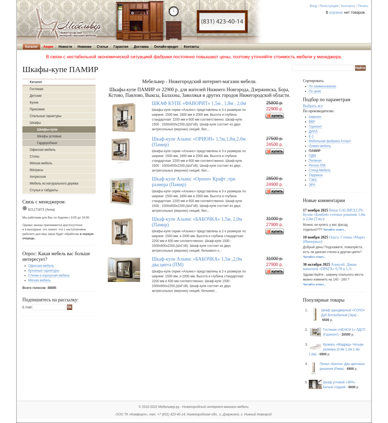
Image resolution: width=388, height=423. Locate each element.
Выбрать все (313, 106)
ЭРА (312, 185)
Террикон (316, 175)
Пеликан (315, 160)
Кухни (34, 102)
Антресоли (38, 177)
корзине (336, 13)
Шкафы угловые (49, 136)
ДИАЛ (313, 131)
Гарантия (120, 47)
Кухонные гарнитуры (43, 270)
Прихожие (37, 109)
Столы (34, 156)
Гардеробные (47, 143)
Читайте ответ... (334, 229)
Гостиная (36, 89)
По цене (315, 91)
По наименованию (322, 86)
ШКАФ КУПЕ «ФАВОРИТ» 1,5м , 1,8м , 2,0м (199, 103)
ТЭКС (313, 180)
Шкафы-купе (47, 129)
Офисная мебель (43, 150)
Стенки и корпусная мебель (49, 275)
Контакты (348, 6)
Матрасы (36, 170)
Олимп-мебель (320, 146)
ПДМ (312, 156)
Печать (363, 6)
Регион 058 (317, 165)
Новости (65, 47)
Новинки (84, 47)
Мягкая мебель (41, 163)
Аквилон (315, 117)
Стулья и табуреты (44, 190)
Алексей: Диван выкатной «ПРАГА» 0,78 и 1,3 (329, 266)
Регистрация (329, 6)
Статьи (102, 47)
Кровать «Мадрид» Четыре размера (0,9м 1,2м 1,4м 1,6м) (336, 349)
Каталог (31, 47)
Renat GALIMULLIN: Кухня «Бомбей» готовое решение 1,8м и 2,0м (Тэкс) (334, 214)
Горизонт (315, 126)
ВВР (312, 122)
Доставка (141, 47)
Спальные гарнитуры (45, 116)
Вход (313, 6)
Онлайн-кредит (166, 47)
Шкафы (35, 123)
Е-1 (311, 136)
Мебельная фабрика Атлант (330, 141)
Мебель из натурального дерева (54, 183)
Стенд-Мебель (320, 170)
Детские (35, 96)
